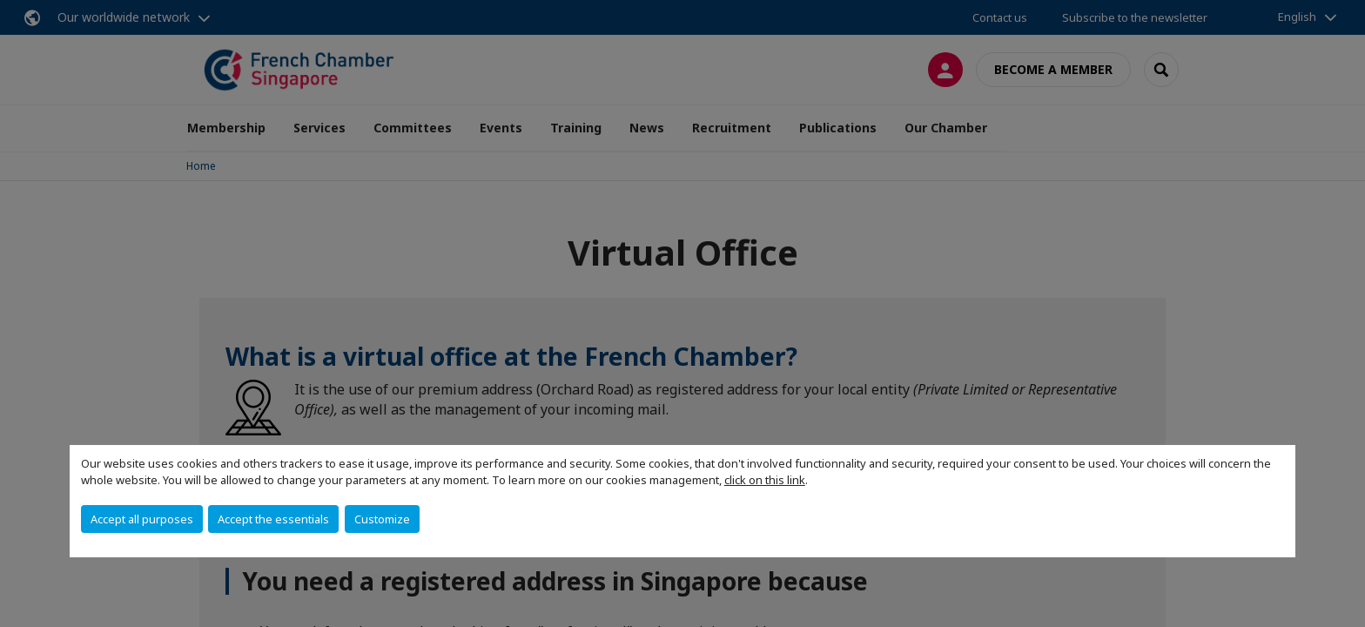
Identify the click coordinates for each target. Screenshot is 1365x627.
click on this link (764, 480)
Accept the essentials (273, 519)
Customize (382, 519)
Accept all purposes (142, 519)
